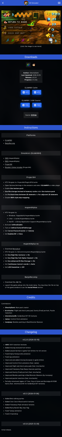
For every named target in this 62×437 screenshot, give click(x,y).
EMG (6, 158)
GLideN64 (8, 140)
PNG (25, 105)
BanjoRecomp (10, 143)
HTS (25, 92)
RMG (7, 161)
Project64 (8, 164)
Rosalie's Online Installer (13, 167)
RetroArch (16, 249)
